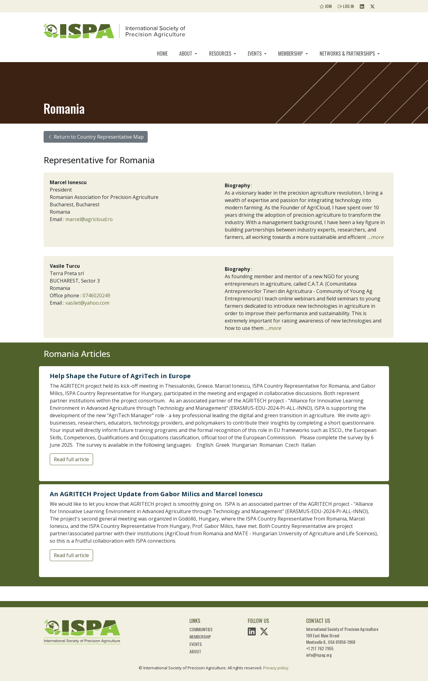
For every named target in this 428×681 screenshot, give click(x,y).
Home (162, 53)
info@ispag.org (319, 654)
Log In (346, 6)
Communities (200, 629)
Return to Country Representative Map (96, 136)
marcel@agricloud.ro (89, 219)
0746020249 (96, 295)
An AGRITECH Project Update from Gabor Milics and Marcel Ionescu (156, 494)
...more (375, 237)
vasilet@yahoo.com (87, 302)
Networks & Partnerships (348, 53)
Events (255, 53)
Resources (220, 53)
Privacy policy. (276, 668)
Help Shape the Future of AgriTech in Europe (120, 376)
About (186, 53)
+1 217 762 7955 (319, 648)
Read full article (71, 459)
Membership (291, 53)
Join (326, 6)
